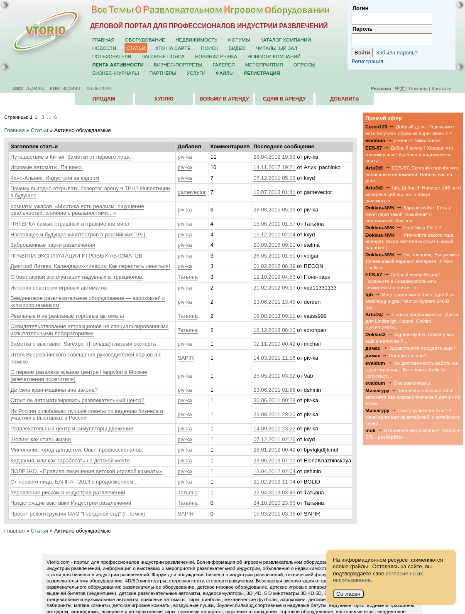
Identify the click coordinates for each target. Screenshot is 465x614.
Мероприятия (264, 64)
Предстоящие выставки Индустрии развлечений (70, 503)
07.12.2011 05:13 (274, 178)
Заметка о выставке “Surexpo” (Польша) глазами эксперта (83, 344)
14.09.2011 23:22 (274, 428)
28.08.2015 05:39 (274, 209)
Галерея (224, 64)
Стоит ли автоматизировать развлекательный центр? (77, 400)
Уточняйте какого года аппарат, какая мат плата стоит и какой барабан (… (409, 241)
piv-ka (185, 157)
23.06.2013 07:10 (274, 460)
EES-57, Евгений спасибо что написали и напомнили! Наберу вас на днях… (411, 174)
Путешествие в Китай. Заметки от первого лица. (70, 157)
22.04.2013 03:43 (274, 492)
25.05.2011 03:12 (274, 376)
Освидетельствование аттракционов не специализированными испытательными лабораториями (89, 329)
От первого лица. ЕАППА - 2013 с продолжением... (74, 482)
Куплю (164, 99)
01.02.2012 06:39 (274, 266)
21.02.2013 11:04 (274, 482)
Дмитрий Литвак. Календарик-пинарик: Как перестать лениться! (90, 266)
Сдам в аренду (284, 99)
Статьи (136, 48)
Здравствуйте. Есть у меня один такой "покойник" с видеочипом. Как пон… (408, 214)
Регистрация (367, 61)
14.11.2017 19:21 (274, 167)
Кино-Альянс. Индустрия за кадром (54, 178)
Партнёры (162, 73)
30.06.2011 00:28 (274, 400)
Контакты (442, 88)
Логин (360, 8)
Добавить (344, 99)
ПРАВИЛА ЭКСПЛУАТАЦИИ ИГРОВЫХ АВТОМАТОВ (76, 256)
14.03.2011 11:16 (274, 358)
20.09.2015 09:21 (274, 245)
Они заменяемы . (413, 383)
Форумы (239, 39)
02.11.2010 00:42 (274, 344)
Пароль (362, 29)
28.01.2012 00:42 (274, 450)
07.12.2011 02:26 (274, 439)
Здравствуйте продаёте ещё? (422, 348)
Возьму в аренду (224, 99)
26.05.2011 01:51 (274, 256)
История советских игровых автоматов (58, 288)
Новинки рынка (216, 56)
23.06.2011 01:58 (274, 390)
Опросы (305, 64)
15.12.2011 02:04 (274, 234)
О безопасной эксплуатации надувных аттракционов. (76, 277)
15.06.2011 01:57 (274, 224)
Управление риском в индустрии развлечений (67, 492)
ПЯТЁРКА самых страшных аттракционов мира (70, 224)
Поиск (209, 48)
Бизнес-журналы (115, 73)
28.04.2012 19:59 (274, 157)
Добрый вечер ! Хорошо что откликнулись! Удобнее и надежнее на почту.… (409, 154)
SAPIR (186, 358)
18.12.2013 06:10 (274, 330)
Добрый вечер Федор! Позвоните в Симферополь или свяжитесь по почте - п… (402, 281)
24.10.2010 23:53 (274, 503)
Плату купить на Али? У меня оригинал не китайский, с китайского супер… (412, 417)
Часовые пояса (163, 56)
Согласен (348, 594)
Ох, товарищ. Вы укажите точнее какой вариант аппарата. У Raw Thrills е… (412, 261)
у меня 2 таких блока (417, 140)
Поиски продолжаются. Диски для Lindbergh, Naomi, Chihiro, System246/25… (411, 321)
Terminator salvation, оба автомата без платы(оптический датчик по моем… (412, 397)
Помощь (418, 88)
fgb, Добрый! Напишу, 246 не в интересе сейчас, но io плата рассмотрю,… (413, 194)
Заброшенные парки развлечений (52, 245)
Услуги (196, 73)
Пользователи (111, 56)
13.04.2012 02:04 (274, 471)
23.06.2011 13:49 (274, 302)
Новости (104, 48)
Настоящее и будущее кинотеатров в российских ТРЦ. (78, 234)
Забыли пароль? (397, 52)
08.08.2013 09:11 (274, 316)
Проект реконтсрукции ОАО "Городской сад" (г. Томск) (77, 514)
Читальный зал (276, 48)
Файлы (225, 73)
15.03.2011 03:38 (274, 514)
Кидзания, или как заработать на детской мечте (70, 460)
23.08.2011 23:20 (274, 414)
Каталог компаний (285, 39)
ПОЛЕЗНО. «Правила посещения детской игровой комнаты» (86, 471)
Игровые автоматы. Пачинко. (46, 167)
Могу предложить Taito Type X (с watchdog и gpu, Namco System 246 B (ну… (409, 301)
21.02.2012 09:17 (274, 288)
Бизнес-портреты (178, 64)
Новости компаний (274, 56)
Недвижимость (197, 39)
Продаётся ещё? (408, 355)
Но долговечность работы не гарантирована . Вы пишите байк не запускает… (411, 369)
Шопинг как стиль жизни (40, 439)
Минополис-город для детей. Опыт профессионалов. (76, 450)
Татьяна (188, 277)
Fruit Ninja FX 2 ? (422, 227)
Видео (236, 48)
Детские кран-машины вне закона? (54, 390)
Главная (103, 39)
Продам (104, 99)
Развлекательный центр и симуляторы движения (71, 428)
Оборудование (145, 39)
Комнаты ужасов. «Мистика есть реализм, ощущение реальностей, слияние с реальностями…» (77, 209)
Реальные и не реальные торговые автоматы (67, 316)
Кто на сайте (173, 48)
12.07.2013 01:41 (274, 192)
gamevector (192, 192)
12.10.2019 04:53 (274, 277)
